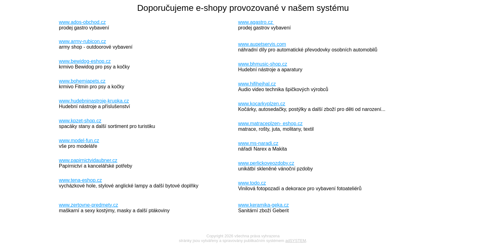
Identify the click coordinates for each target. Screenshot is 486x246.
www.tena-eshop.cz (80, 180)
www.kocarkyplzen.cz (261, 103)
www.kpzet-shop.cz (80, 120)
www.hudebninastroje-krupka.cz (94, 100)
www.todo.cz (252, 183)
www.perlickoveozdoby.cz (266, 163)
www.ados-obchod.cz (82, 22)
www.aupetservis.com (262, 44)
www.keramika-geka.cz (263, 205)
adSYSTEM (295, 240)
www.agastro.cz (256, 22)
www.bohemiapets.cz (82, 81)
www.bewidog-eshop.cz (85, 61)
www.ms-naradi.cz (258, 143)
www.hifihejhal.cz (257, 83)
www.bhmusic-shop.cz (262, 64)
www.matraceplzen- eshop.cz (270, 123)
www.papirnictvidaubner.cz (88, 160)
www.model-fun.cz (79, 140)
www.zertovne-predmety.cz (88, 205)
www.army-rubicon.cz (82, 41)
